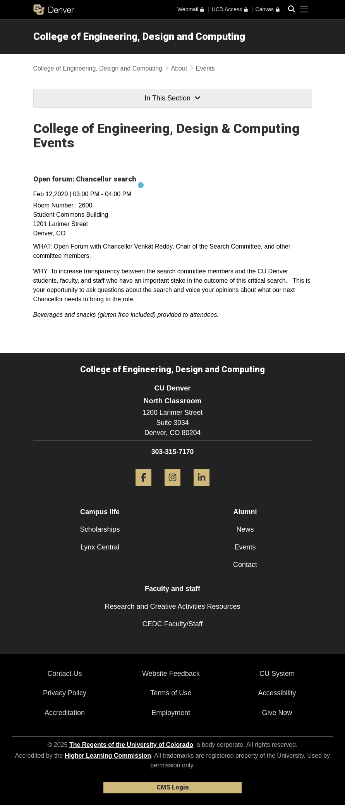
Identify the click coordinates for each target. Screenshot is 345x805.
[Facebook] (143, 489)
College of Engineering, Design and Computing (139, 36)
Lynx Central (100, 547)
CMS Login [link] (172, 787)
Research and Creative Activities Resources (172, 606)
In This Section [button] (172, 98)
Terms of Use (170, 693)
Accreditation (65, 713)
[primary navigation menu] (304, 9)
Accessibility (277, 693)
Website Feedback (171, 673)
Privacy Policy (64, 693)
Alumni (245, 512)
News (245, 529)
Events (245, 547)
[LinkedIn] (201, 489)
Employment (170, 713)
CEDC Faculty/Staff (172, 624)
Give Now (277, 713)
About (179, 68)
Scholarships (100, 529)
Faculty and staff (172, 589)
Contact (245, 564)
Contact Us (65, 673)
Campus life (100, 512)
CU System (277, 673)
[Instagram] (172, 489)
